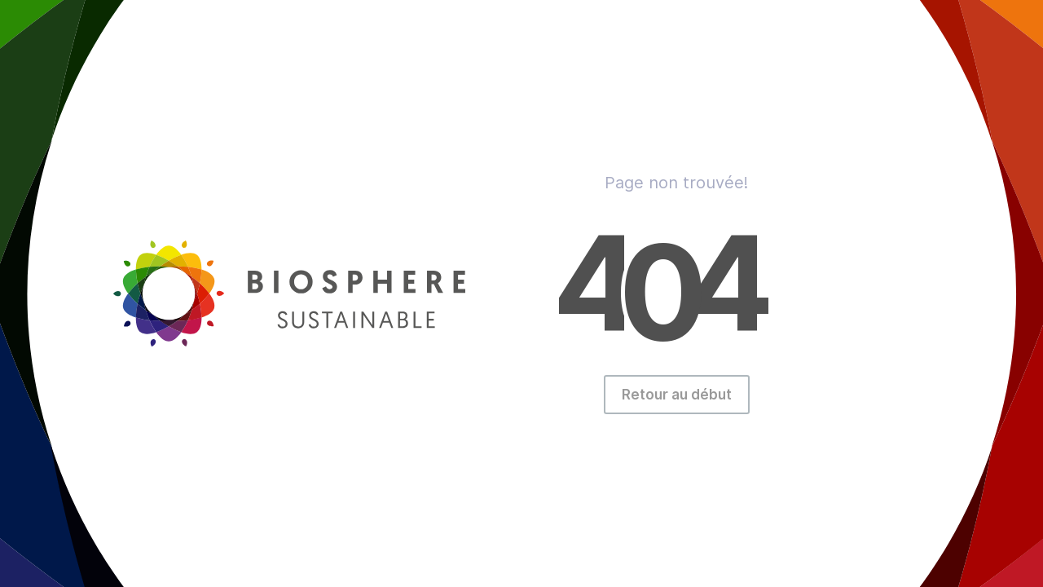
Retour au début (677, 394)
